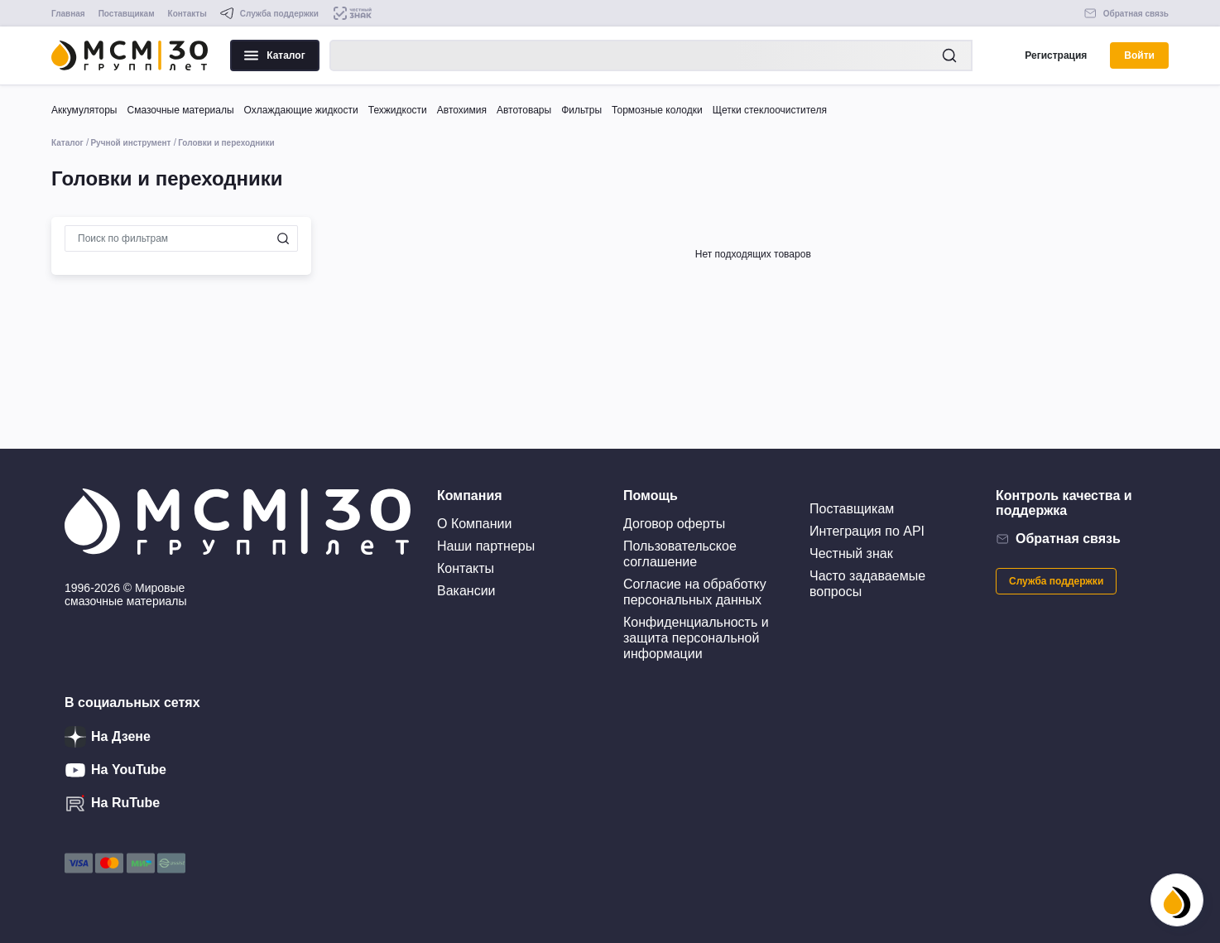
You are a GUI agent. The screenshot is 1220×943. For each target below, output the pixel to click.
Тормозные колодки (657, 110)
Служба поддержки (1056, 581)
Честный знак (851, 553)
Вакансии (466, 591)
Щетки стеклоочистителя (770, 110)
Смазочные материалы (180, 110)
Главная (68, 13)
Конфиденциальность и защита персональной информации (696, 638)
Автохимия (462, 110)
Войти (1139, 55)
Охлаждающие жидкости (301, 110)
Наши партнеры (486, 546)
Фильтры (581, 110)
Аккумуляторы (84, 110)
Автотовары (524, 110)
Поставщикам (126, 13)
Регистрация (1056, 55)
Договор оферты (674, 524)
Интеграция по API (867, 531)
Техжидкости (397, 110)
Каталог (274, 55)
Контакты (187, 13)
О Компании (474, 524)
